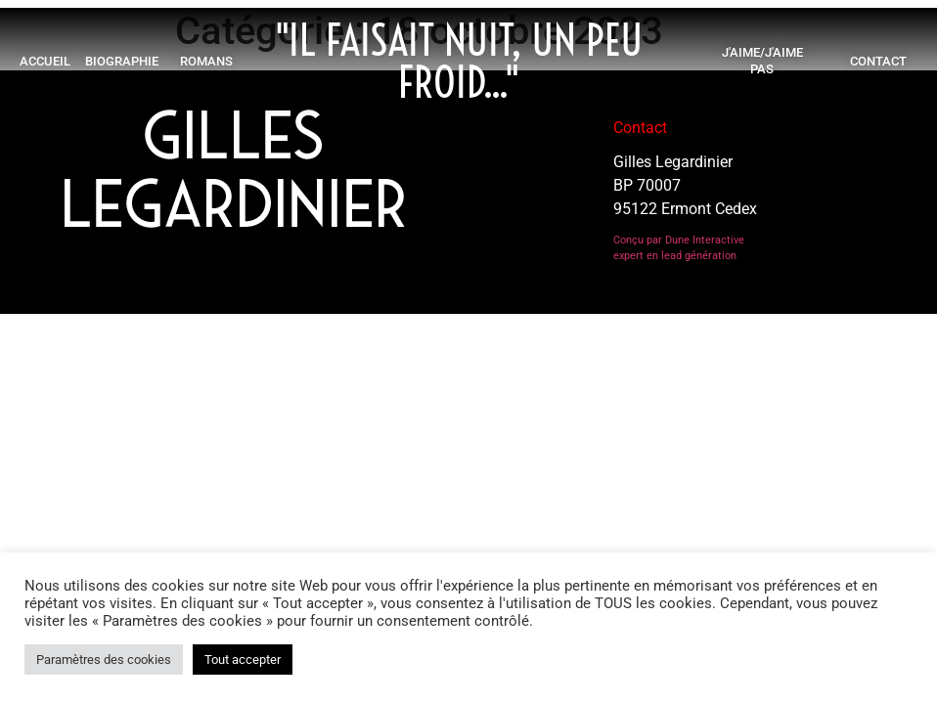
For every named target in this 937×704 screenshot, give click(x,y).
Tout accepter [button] (242, 659)
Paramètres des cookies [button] (103, 659)
